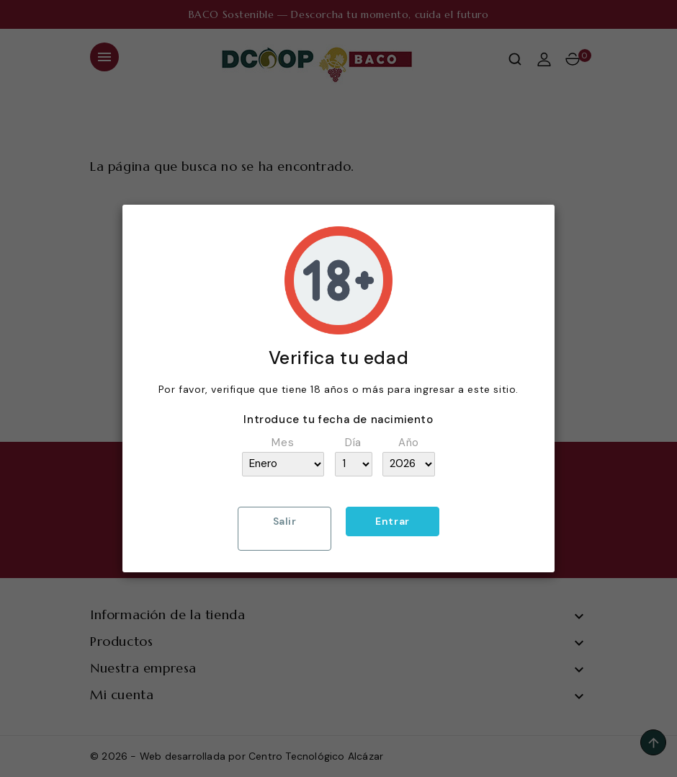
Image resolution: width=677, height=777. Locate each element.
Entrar (392, 521)
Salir (285, 521)
